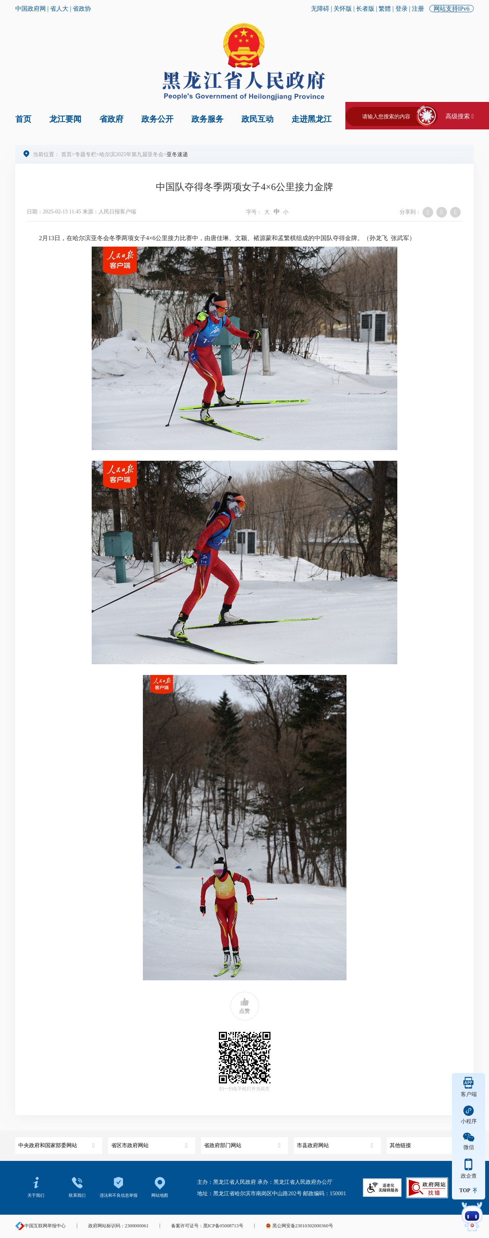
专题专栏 (85, 154)
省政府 (111, 119)
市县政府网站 (336, 1142)
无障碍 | (322, 8)
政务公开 (157, 119)
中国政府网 (30, 8)
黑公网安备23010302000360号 (299, 1225)
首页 (23, 119)
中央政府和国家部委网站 (57, 1142)
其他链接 (429, 1142)
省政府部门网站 (243, 1142)
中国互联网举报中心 (40, 1225)
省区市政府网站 (150, 1142)
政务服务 (207, 119)
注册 (418, 8)
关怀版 (343, 8)
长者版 (365, 8)
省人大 (59, 8)
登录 (401, 8)
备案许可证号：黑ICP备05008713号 (207, 1225)
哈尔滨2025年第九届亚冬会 (131, 154)
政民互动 (257, 119)
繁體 (385, 8)
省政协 (82, 8)
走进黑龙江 (311, 119)
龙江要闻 (65, 119)
